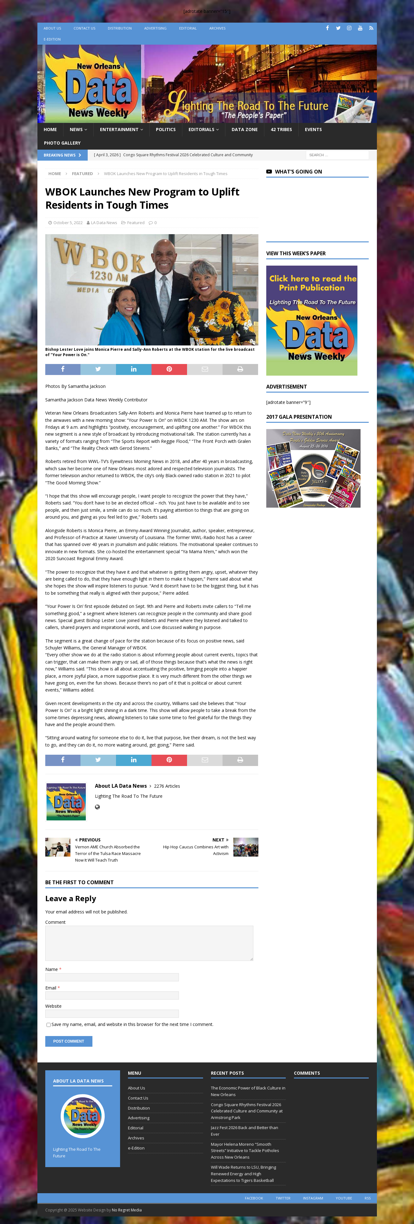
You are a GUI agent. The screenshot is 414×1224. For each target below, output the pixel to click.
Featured (136, 222)
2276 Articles (167, 786)
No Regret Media (127, 1210)
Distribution (120, 28)
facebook (254, 1198)
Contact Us (84, 28)
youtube (344, 1198)
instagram (313, 1198)
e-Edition (52, 39)
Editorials (201, 129)
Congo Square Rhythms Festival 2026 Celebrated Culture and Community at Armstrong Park (247, 1111)
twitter (283, 1198)
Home (50, 129)
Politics (166, 129)
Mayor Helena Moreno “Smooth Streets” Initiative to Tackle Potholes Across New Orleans (245, 1150)
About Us (52, 28)
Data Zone (245, 129)
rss (368, 1198)
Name (52, 969)
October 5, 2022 (68, 222)
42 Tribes (281, 129)
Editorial (188, 28)
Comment (55, 922)
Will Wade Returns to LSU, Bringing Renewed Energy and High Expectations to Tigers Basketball (243, 1173)
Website (53, 1006)
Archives (217, 28)
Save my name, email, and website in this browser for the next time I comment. (132, 1024)
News (76, 129)
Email (51, 988)
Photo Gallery (62, 143)
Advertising (155, 28)
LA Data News (104, 222)
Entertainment (119, 129)
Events (313, 129)
